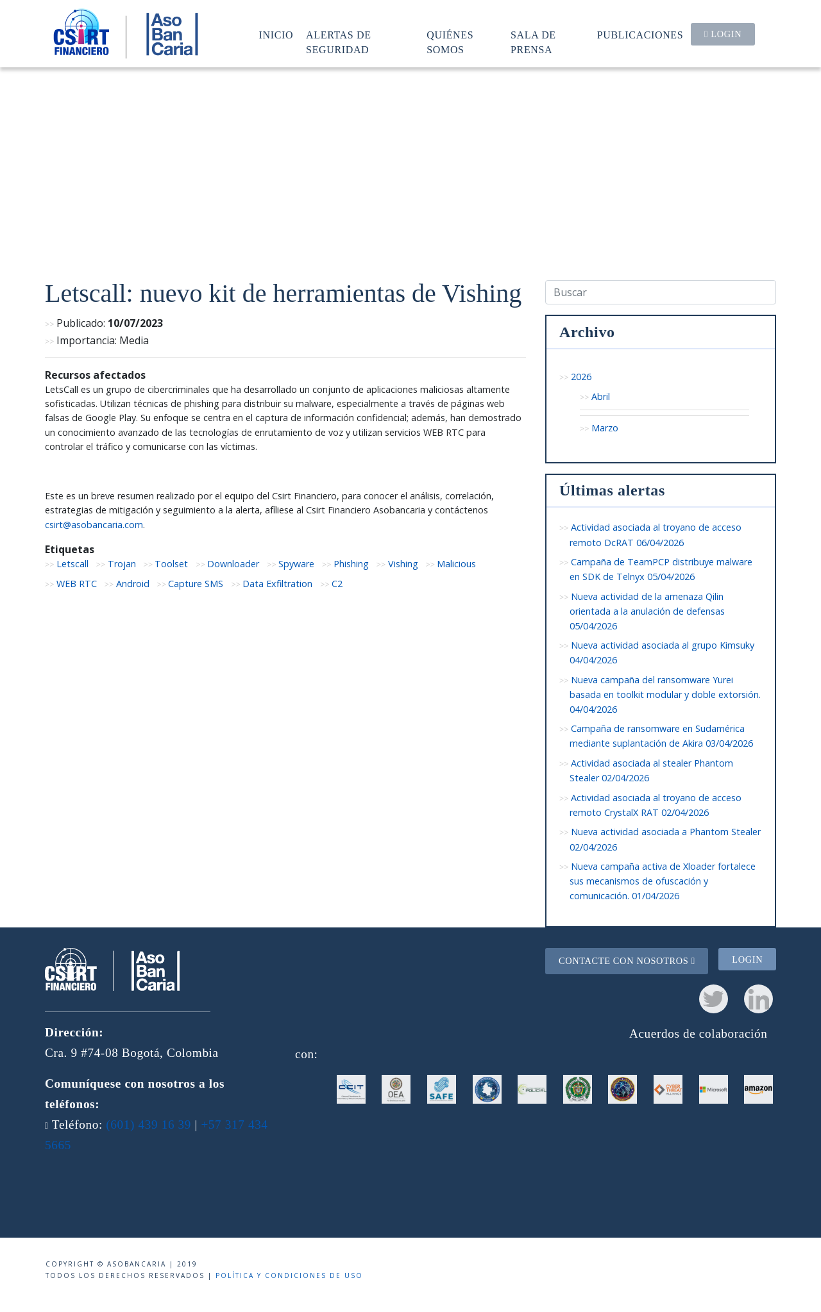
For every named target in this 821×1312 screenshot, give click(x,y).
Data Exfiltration (277, 583)
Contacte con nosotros (627, 961)
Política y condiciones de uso (289, 1275)
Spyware (296, 564)
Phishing (351, 564)
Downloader (233, 564)
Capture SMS (195, 583)
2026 (581, 376)
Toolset (171, 564)
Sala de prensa (533, 41)
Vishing (403, 564)
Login (722, 34)
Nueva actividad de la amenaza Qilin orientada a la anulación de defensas (647, 611)
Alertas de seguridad (338, 41)
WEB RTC (76, 583)
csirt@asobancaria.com (94, 525)
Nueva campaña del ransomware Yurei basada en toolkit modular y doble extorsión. (665, 694)
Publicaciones (640, 34)
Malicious (456, 564)
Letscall (72, 564)
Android (132, 583)
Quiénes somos (450, 41)
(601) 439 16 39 (148, 1124)
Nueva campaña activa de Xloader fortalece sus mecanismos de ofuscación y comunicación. (663, 881)
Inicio (276, 34)
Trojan (122, 564)
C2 (337, 583)
